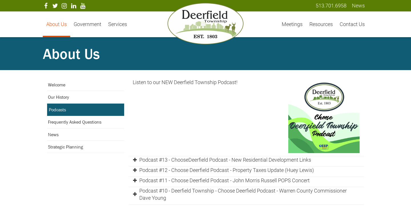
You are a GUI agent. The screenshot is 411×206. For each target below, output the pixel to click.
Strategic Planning (65, 146)
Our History (58, 97)
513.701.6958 (331, 6)
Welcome (56, 84)
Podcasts (57, 109)
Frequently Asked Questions (74, 121)
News (53, 134)
